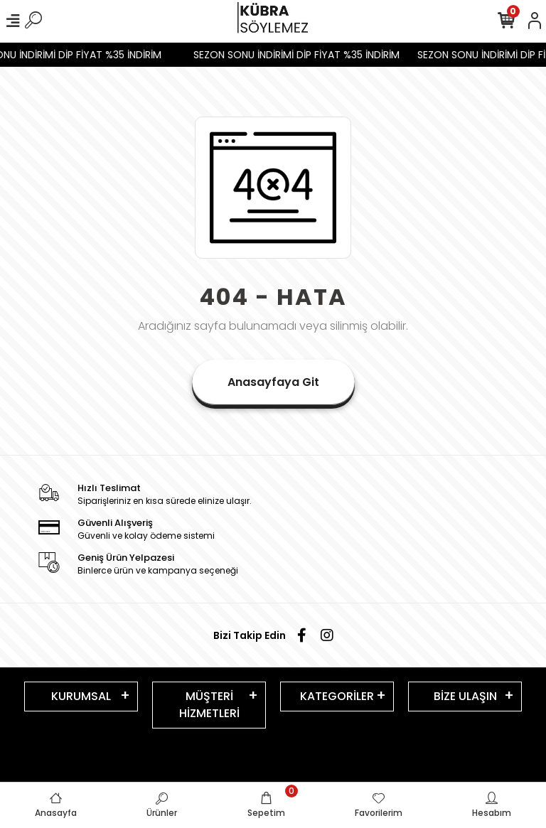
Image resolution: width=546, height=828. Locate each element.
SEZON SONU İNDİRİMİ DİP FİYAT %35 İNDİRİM (301, 55)
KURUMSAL (81, 696)
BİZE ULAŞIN (465, 696)
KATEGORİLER (337, 696)
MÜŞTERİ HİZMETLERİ (209, 704)
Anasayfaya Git (273, 382)
